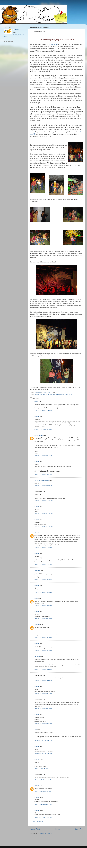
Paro (36, 598)
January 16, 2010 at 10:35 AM (43, 500)
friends (55, 394)
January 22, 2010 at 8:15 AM (43, 669)
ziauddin (37, 533)
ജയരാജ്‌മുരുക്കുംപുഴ (41, 480)
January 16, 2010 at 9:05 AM (43, 455)
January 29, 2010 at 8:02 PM (43, 708)
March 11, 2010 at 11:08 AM (42, 780)
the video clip (52, 44)
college (37, 394)
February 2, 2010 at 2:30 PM (43, 753)
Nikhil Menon (38, 435)
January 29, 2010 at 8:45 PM (43, 723)
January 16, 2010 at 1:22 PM (43, 547)
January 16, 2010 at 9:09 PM (43, 637)
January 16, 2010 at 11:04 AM (43, 513)
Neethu (36, 416)
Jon (35, 730)
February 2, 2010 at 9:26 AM (43, 740)
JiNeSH (36, 786)
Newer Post (35, 829)
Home (57, 829)
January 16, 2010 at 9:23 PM (43, 650)
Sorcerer (37, 570)
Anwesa (37, 624)
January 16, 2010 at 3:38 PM (43, 579)
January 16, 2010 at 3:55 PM (43, 592)
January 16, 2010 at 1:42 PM (43, 564)
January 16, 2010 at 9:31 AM (43, 474)
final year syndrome (46, 394)
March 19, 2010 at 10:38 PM (42, 817)
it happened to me (62, 394)
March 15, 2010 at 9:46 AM (42, 791)
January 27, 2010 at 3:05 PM (43, 693)
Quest (36, 401)
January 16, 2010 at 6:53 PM (43, 605)
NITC (70, 394)
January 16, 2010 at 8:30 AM (43, 429)
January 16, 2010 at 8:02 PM (43, 618)
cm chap (37, 656)
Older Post (78, 829)
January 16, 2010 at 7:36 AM (43, 410)
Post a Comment (37, 821)
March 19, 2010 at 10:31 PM (42, 804)
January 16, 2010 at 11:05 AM (43, 527)
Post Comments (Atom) (45, 833)
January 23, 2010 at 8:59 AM (43, 680)
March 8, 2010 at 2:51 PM (42, 768)
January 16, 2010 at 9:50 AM (43, 485)
